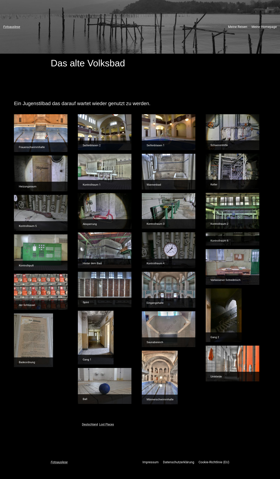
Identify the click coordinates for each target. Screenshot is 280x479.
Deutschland (90, 424)
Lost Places (106, 424)
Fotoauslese (11, 27)
